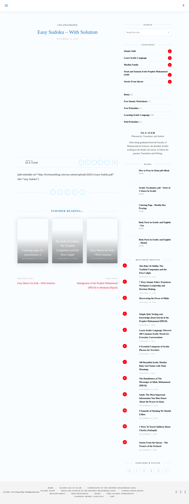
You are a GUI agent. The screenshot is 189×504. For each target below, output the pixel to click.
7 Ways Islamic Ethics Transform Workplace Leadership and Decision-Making (155, 285)
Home (50, 488)
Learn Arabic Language (135, 58)
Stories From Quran (133, 81)
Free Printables (80, 493)
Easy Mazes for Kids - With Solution (36, 283)
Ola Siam (31, 163)
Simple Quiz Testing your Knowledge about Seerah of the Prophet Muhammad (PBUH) (154, 317)
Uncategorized (68, 25)
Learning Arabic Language (89, 496)
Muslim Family (131, 65)
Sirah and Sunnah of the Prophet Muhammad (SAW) (88, 491)
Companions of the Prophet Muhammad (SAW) (112, 488)
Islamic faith (130, 51)
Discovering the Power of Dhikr (154, 298)
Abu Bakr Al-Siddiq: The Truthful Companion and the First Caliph (153, 269)
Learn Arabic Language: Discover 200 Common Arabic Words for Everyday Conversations (155, 334)
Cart (112, 496)
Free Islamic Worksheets (120, 493)
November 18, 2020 (67, 39)
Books (97, 493)
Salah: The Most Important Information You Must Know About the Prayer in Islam (153, 398)
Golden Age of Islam (70, 488)
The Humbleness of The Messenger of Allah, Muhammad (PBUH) (154, 382)
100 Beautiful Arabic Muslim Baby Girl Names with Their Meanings (153, 366)
